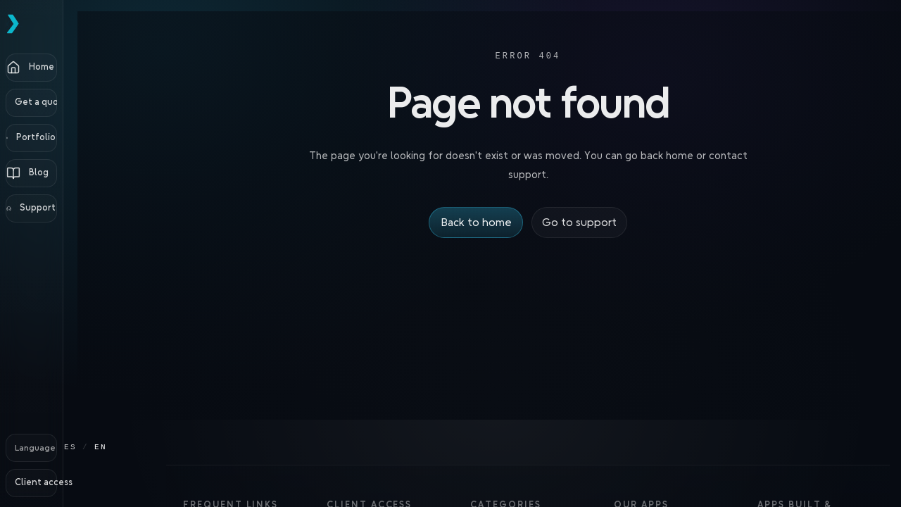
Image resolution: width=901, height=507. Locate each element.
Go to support (578, 222)
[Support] (70, 208)
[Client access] (70, 483)
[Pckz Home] (70, 24)
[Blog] (70, 173)
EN (119, 447)
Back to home (476, 222)
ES (88, 447)
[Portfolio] (70, 138)
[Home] (70, 68)
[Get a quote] (70, 103)
